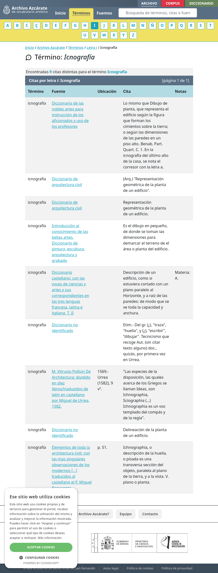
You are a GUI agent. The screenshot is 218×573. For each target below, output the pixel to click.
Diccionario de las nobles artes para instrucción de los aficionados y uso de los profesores (70, 115)
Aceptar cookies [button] (41, 547)
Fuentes (104, 13)
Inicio (60, 13)
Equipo (126, 513)
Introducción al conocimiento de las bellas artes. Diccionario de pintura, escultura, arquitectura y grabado (70, 243)
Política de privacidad (177, 568)
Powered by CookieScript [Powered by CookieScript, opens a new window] (41, 563)
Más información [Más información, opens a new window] (50, 538)
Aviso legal (111, 568)
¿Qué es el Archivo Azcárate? (84, 513)
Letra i (92, 47)
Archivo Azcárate (51, 47)
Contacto (150, 513)
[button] (41, 557)
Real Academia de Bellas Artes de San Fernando (60, 568)
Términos (81, 13)
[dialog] (41, 528)
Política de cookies (140, 568)
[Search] (158, 12)
